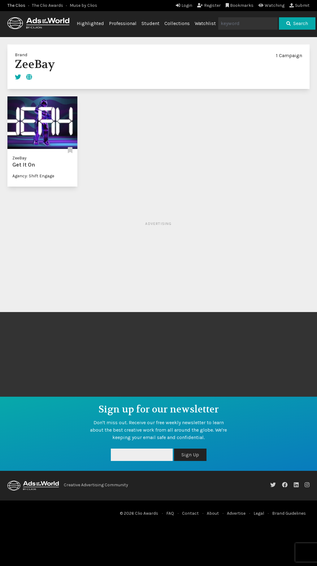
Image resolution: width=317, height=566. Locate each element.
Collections (177, 23)
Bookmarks (240, 5)
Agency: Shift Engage (33, 176)
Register (209, 5)
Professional (123, 23)
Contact (190, 513)
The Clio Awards (47, 5)
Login (184, 5)
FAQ (170, 513)
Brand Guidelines (289, 513)
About (213, 513)
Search (297, 23)
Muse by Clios (83, 5)
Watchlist (205, 23)
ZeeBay (19, 158)
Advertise (236, 513)
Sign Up (190, 455)
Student (150, 23)
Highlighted (90, 23)
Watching (271, 5)
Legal (259, 513)
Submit (299, 5)
